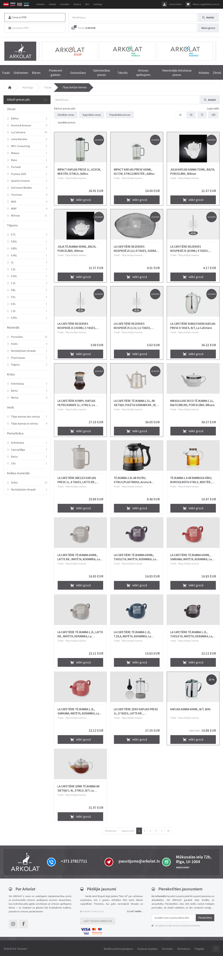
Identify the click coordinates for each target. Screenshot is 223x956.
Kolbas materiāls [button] (18, 473)
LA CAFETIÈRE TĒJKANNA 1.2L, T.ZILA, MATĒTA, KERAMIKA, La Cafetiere (132, 633)
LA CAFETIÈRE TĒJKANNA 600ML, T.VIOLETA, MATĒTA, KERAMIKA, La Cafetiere (135, 556)
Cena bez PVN (18, 28)
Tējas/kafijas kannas (74, 87)
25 (180, 114)
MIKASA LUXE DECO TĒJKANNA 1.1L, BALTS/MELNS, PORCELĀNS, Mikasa (192, 402)
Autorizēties (175, 4)
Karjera (77, 4)
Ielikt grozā (80, 199)
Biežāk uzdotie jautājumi (118, 947)
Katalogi (98, 4)
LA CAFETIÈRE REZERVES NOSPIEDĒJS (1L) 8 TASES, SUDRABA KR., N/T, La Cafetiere (136, 247)
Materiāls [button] (13, 327)
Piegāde (199, 947)
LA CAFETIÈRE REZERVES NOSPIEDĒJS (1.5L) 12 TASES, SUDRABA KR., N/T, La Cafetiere (133, 325)
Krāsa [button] (11, 374)
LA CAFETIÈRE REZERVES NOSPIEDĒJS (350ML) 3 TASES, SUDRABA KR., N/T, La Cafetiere (77, 325)
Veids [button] (10, 407)
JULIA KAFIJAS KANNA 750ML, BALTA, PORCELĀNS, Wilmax (192, 170)
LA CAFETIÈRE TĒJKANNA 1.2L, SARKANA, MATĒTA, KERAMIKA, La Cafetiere (78, 710)
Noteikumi (183, 947)
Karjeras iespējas (147, 947)
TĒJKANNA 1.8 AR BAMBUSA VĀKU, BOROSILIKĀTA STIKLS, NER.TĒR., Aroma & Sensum (191, 479)
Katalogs (27, 87)
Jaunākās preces (66, 121)
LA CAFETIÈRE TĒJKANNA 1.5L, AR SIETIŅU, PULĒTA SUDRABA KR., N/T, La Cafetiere (136, 402)
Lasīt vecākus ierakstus (97, 919)
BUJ (87, 4)
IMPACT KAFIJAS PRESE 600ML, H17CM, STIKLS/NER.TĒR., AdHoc (134, 170)
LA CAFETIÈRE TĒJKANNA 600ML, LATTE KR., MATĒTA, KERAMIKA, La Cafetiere (78, 556)
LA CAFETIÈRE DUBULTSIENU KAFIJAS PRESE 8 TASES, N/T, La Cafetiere (193, 325)
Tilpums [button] (12, 225)
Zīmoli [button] (11, 109)
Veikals (52, 4)
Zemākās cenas (65, 114)
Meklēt (208, 17)
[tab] (27, 109)
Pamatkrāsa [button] (15, 433)
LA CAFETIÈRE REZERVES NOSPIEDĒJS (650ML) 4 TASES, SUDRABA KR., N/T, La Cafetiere (189, 247)
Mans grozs (208, 28)
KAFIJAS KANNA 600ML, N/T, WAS (190, 708)
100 (213, 114)
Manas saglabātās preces (206, 4)
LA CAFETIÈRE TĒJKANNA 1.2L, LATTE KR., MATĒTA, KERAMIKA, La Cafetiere (80, 633)
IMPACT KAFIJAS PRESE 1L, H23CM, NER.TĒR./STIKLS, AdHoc (79, 170)
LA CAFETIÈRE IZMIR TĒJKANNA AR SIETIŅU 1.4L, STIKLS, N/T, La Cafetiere (78, 787)
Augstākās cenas (92, 114)
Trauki (47, 87)
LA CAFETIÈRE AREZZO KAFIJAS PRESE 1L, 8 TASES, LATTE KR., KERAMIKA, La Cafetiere (76, 479)
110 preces (110, 829)
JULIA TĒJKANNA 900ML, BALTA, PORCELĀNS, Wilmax (76, 247)
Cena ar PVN (17, 17)
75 (202, 114)
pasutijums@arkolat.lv (139, 860)
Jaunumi (40, 4)
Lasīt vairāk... (135, 910)
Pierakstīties (205, 916)
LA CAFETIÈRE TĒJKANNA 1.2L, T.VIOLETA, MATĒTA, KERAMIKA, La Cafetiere (191, 633)
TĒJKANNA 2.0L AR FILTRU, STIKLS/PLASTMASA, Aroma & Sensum (132, 479)
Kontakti (64, 4)
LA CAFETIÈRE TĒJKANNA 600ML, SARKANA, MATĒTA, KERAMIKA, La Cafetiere (191, 556)
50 (191, 114)
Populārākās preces (119, 114)
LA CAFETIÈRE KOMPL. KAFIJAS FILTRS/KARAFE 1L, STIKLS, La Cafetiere (76, 402)
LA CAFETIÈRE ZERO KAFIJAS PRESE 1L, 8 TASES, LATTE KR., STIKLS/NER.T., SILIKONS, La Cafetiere (136, 710)
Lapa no (127, 829)
